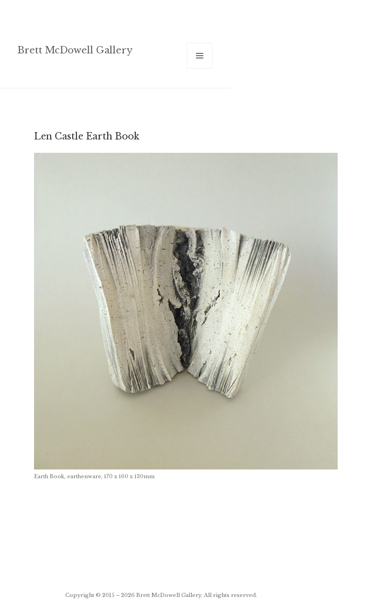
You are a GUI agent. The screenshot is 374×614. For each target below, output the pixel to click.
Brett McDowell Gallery (74, 50)
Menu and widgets (200, 68)
